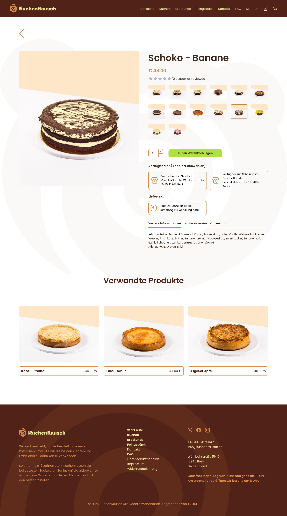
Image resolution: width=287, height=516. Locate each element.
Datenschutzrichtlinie (143, 459)
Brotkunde (183, 9)
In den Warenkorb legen (195, 153)
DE (248, 9)
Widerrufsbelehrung (142, 469)
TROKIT (193, 504)
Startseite (147, 9)
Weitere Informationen (164, 223)
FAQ (238, 9)
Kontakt (224, 9)
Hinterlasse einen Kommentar (206, 223)
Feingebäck (204, 9)
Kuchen (165, 9)
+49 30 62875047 (201, 442)
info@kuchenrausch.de (205, 447)
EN (256, 9)
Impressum (135, 464)
